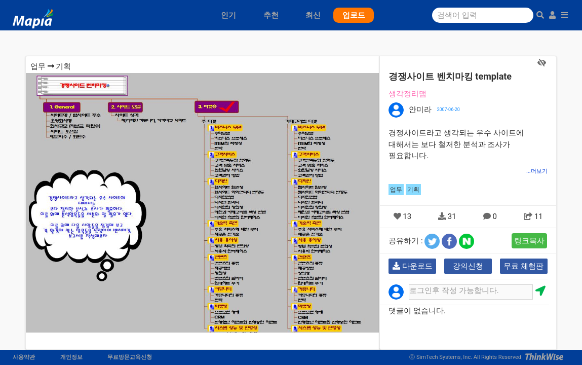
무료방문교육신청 (129, 357)
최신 (313, 15)
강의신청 (468, 266)
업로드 (353, 15)
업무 (38, 66)
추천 (271, 15)
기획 (63, 66)
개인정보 (71, 357)
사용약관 (24, 357)
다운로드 (413, 266)
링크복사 (529, 240)
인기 (228, 15)
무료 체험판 (523, 266)
